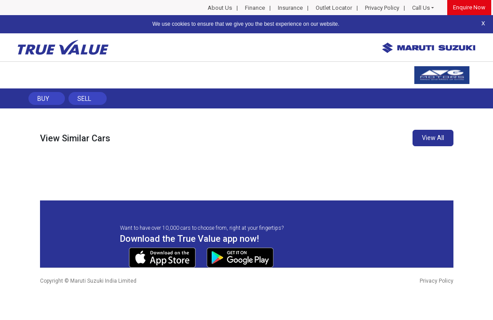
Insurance (290, 7)
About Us (220, 7)
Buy (43, 98)
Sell (84, 98)
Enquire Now (469, 7)
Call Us (421, 7)
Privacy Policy (382, 7)
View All (433, 137)
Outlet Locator (334, 7)
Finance (255, 7)
